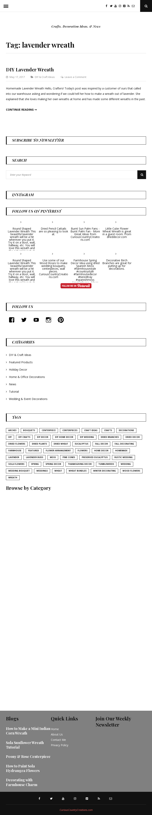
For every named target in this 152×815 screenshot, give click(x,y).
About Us (57, 734)
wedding (126, 464)
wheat (58, 470)
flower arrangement (58, 450)
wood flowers (131, 470)
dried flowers (16, 443)
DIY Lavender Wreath (30, 69)
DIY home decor (64, 437)
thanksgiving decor (80, 464)
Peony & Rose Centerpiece (28, 756)
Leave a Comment (75, 77)
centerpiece (49, 430)
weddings (42, 470)
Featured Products (21, 362)
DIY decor (42, 437)
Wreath (12, 477)
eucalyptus (81, 443)
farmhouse (14, 450)
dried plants (39, 443)
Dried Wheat (61, 443)
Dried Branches (110, 437)
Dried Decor (132, 437)
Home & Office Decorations (27, 377)
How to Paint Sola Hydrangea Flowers (23, 768)
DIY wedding (87, 437)
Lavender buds (34, 457)
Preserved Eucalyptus (95, 457)
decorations (126, 430)
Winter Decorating (104, 470)
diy (10, 437)
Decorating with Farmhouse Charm (21, 782)
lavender (13, 457)
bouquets (29, 430)
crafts (108, 430)
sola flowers (16, 464)
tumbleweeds (106, 464)
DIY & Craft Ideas (45, 77)
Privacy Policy (59, 745)
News (12, 384)
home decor (101, 450)
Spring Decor (53, 464)
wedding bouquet (19, 470)
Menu (6, 6)
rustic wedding (123, 457)
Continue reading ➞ (21, 109)
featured (33, 450)
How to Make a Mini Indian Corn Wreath (28, 730)
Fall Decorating (124, 443)
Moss (53, 457)
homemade (121, 450)
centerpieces (69, 430)
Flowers (82, 450)
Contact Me (58, 740)
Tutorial (14, 391)
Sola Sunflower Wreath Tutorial (25, 745)
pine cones (69, 457)
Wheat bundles (77, 470)
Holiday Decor (18, 369)
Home (55, 729)
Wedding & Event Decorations (28, 399)
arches (12, 430)
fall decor (101, 443)
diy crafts (24, 437)
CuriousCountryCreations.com (76, 810)
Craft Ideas (90, 430)
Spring (35, 464)
